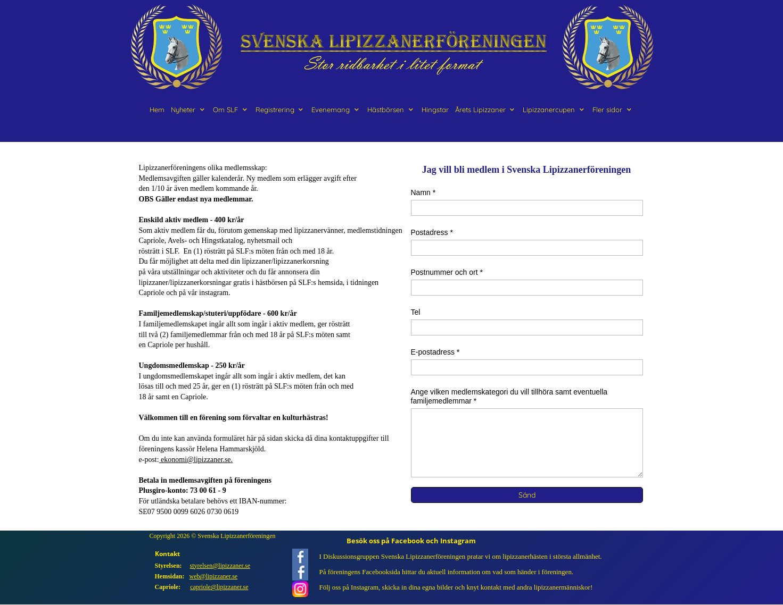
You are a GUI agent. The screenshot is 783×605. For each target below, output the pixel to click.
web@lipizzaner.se (213, 576)
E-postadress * (435, 352)
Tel (416, 312)
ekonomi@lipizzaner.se (195, 460)
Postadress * (432, 232)
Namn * (423, 192)
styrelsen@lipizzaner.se (220, 565)
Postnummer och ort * (447, 272)
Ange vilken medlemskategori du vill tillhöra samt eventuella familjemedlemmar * (509, 396)
